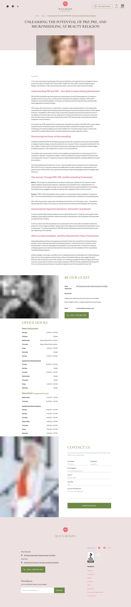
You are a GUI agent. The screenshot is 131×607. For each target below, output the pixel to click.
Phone (70, 475)
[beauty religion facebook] (13, 6)
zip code (70, 482)
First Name (71, 461)
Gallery (89, 578)
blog (44, 16)
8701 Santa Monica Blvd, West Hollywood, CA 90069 (92, 290)
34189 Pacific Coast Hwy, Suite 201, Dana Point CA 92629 (93, 297)
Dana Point (90, 589)
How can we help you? (74, 489)
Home (37, 16)
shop (88, 585)
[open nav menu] (122, 6)
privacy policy (91, 596)
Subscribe (59, 590)
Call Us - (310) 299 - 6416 (76, 311)
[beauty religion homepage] (65, 6)
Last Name (93, 461)
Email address (72, 468)
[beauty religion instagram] (8, 6)
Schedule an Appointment (95, 592)
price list (90, 581)
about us (90, 571)
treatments (90, 574)
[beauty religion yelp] (17, 6)
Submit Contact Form (89, 506)
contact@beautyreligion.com (85, 304)
